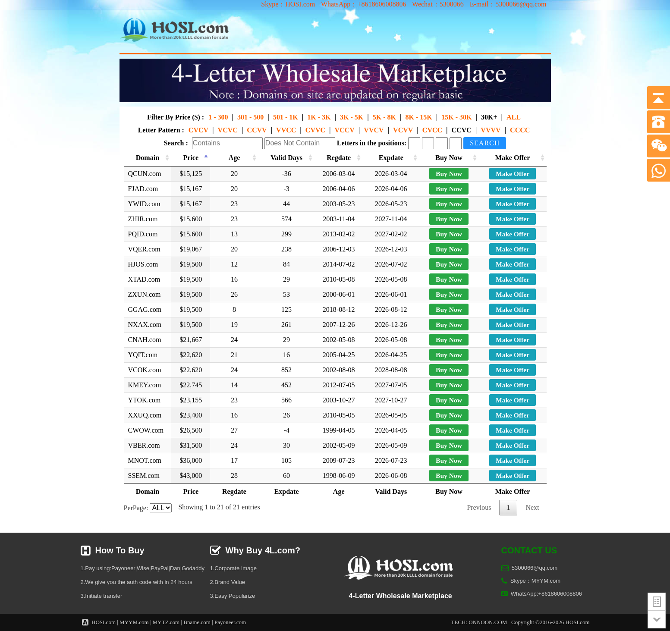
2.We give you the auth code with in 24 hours (136, 582)
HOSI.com (103, 622)
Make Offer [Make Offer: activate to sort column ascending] (512, 157)
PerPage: (148, 507)
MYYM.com (134, 622)
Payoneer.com (230, 622)
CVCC (432, 130)
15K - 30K (456, 117)
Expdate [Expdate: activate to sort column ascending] (393, 157)
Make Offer (512, 173)
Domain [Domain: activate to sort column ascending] (148, 157)
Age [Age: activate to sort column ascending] (235, 157)
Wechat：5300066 (438, 4)
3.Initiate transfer (102, 596)
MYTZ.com (166, 622)
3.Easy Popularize (232, 596)
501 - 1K (285, 117)
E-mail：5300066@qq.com (508, 4)
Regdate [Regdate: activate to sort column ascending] (340, 157)
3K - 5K (351, 117)
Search (485, 143)
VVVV (490, 130)
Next (532, 507)
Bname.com (196, 622)
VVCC (286, 130)
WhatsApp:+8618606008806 (546, 593)
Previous (479, 507)
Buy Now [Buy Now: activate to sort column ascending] (450, 157)
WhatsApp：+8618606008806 (363, 4)
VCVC (228, 130)
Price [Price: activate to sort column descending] (193, 157)
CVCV (198, 130)
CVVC (315, 130)
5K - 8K (384, 117)
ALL (513, 117)
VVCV (374, 130)
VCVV (403, 130)
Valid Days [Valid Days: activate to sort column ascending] (288, 157)
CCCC (520, 130)
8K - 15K (418, 117)
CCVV (257, 130)
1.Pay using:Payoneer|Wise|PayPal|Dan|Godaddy (142, 568)
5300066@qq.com (534, 568)
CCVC (462, 130)
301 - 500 (250, 117)
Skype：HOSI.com (288, 4)
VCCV (345, 130)
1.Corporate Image (233, 568)
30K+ (489, 117)
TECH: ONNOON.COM (479, 622)
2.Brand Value (227, 582)
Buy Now (450, 173)
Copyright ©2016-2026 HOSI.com (550, 622)
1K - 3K (318, 117)
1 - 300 (218, 117)
